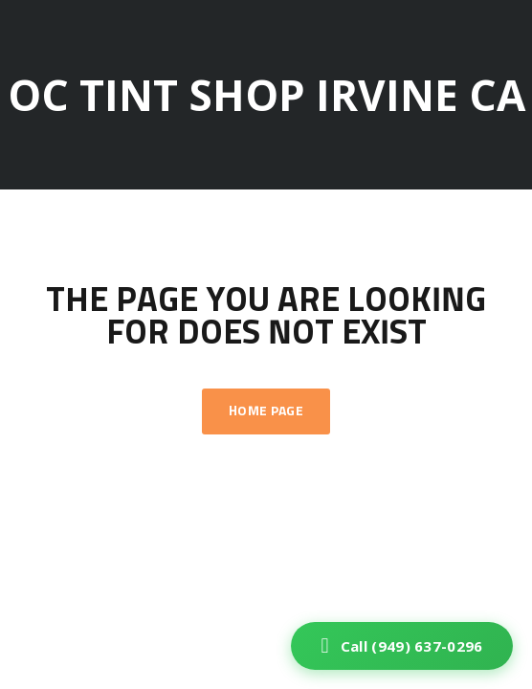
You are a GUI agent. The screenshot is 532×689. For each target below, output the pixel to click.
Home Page (266, 411)
